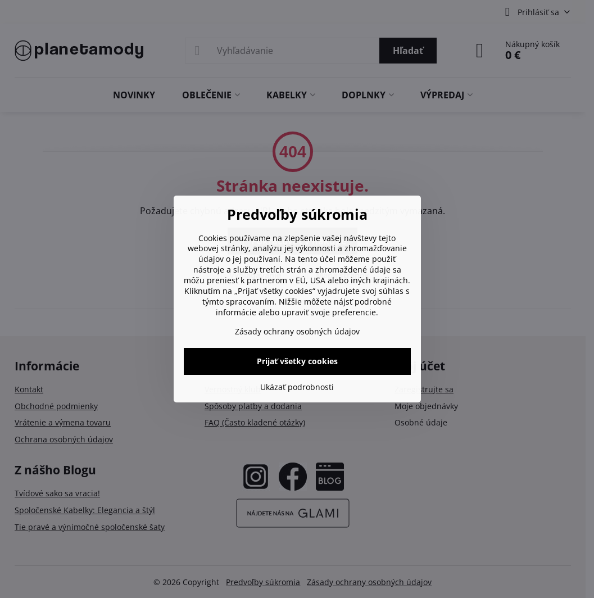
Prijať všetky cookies (297, 361)
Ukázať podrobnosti (297, 387)
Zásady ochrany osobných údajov (297, 331)
